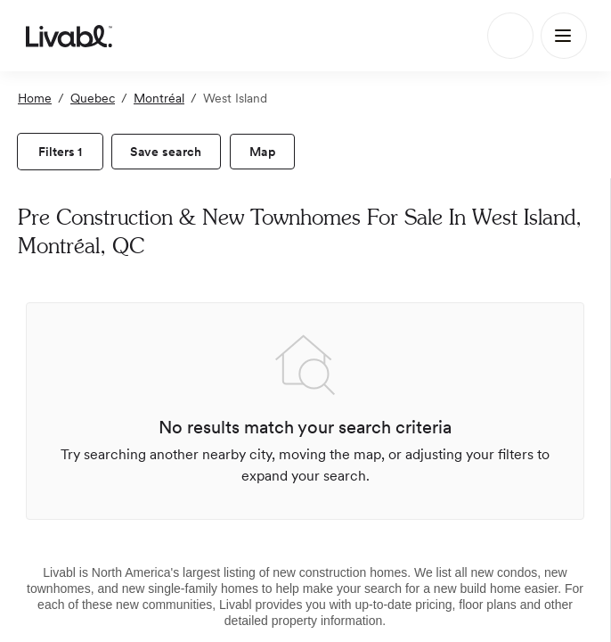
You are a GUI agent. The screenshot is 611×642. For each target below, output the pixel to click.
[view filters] (60, 151)
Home (35, 98)
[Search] (510, 35)
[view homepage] (69, 35)
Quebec (92, 98)
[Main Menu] (564, 35)
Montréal (159, 98)
